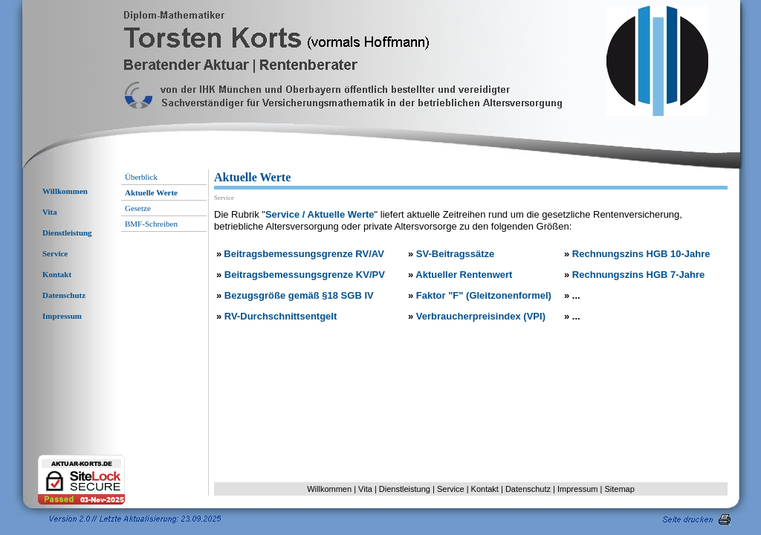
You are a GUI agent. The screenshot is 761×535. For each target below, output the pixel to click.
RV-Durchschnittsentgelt (280, 316)
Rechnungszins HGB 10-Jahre (641, 253)
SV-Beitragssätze (455, 253)
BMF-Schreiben (151, 223)
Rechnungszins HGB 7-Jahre (638, 274)
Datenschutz (63, 295)
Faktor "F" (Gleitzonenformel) (483, 295)
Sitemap (619, 488)
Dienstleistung (67, 232)
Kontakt (56, 274)
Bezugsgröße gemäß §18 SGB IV (299, 295)
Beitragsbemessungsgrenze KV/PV (304, 274)
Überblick (141, 176)
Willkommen (65, 191)
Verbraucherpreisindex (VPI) (480, 316)
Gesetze (138, 208)
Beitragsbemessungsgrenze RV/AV (304, 253)
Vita (49, 211)
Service (55, 253)
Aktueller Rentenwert (463, 274)
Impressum (62, 315)
